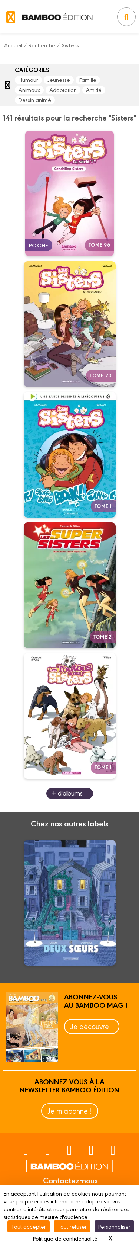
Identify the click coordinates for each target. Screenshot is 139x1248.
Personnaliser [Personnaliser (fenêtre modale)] (114, 1226)
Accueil (13, 45)
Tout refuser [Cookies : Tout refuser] (72, 1226)
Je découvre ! (91, 1026)
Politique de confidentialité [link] (65, 1238)
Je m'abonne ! (69, 1110)
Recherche (42, 45)
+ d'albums (67, 792)
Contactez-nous (70, 1179)
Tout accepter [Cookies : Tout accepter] (28, 1226)
